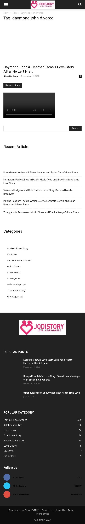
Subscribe (76, 494)
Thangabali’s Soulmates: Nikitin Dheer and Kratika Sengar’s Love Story (41, 212)
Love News (13, 272)
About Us (60, 510)
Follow (77, 486)
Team (70, 510)
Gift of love (13, 266)
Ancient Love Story (17, 248)
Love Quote (13, 278)
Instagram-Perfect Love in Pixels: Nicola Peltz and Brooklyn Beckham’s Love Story (41, 181)
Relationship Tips (16, 284)
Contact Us (47, 510)
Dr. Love (12, 254)
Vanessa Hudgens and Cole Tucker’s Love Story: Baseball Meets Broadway (37, 192)
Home (6, 12)
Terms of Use (42, 513)
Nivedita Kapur (11, 76)
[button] (5, 4)
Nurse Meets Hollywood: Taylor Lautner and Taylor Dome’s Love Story (40, 172)
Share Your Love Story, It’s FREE (23, 510)
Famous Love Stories (19, 260)
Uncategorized (15, 296)
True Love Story (16, 290)
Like (80, 477)
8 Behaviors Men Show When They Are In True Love (51, 392)
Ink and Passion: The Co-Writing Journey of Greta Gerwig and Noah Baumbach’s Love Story (39, 203)
